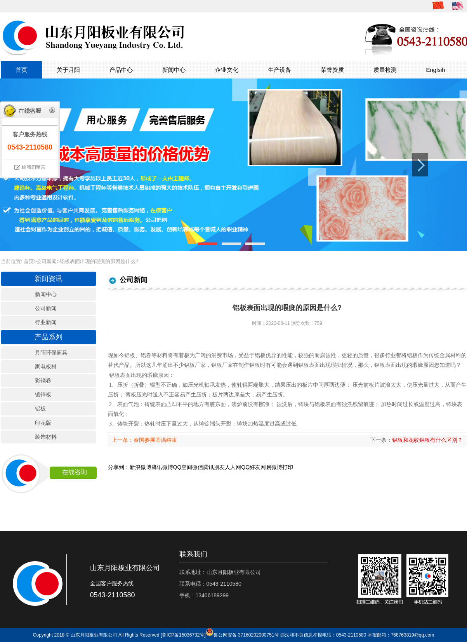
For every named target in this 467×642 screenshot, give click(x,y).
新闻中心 (174, 69)
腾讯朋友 (214, 467)
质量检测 (385, 69)
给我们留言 (33, 167)
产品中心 (121, 69)
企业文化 (226, 69)
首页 (21, 69)
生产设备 (279, 69)
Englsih (435, 69)
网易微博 (271, 467)
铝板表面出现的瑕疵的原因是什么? (99, 261)
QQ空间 (183, 467)
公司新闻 (46, 261)
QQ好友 (250, 467)
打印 (287, 467)
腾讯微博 (162, 467)
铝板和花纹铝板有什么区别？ (427, 440)
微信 (197, 467)
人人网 (233, 467)
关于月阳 (68, 69)
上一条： (123, 440)
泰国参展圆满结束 (155, 440)
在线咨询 (74, 472)
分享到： (119, 467)
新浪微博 (140, 467)
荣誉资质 (332, 69)
